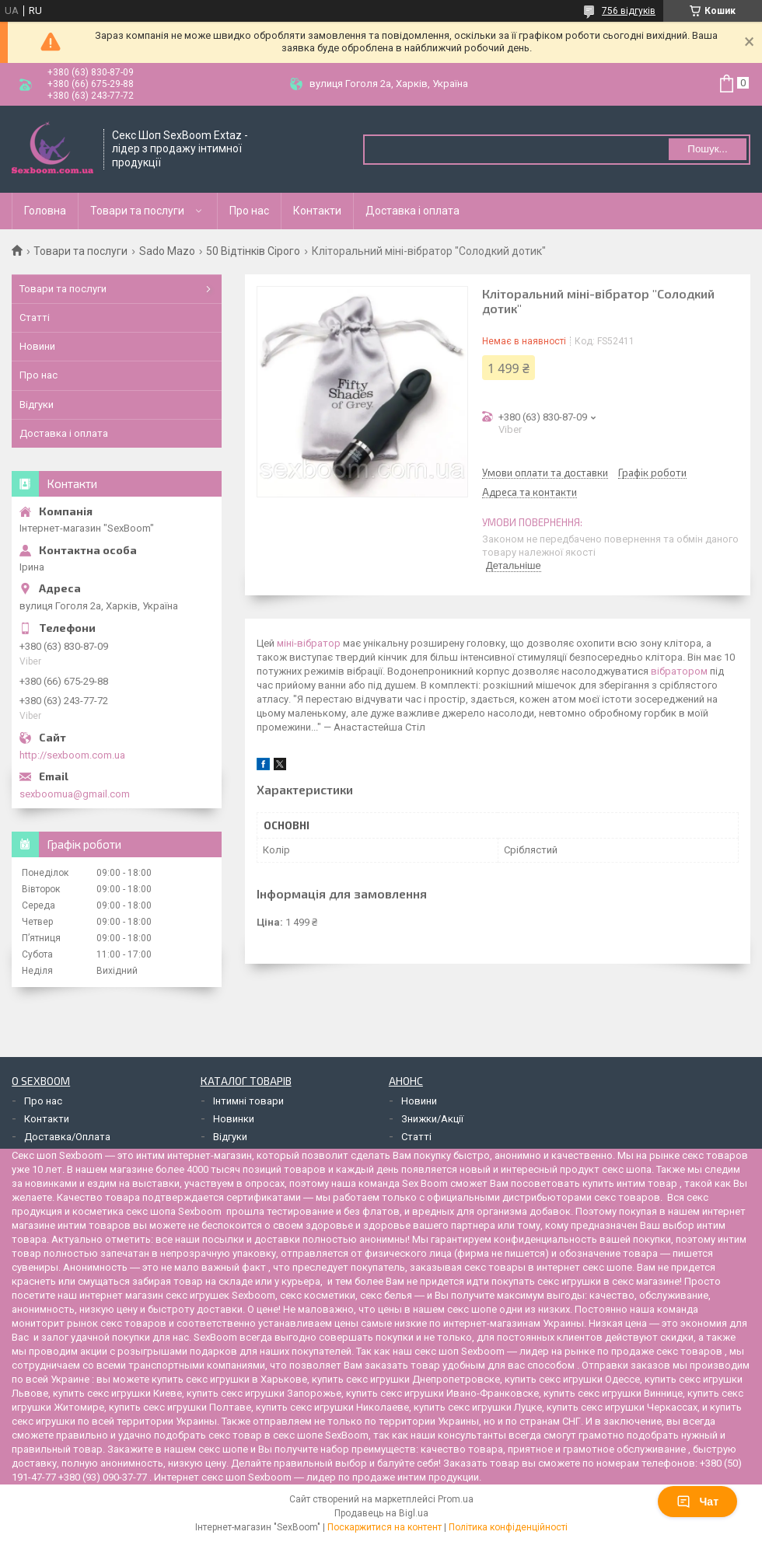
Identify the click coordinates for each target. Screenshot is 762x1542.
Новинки (233, 1119)
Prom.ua (456, 1499)
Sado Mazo (167, 251)
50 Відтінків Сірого (253, 251)
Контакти (317, 210)
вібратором (679, 671)
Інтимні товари (248, 1101)
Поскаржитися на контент (384, 1527)
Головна (45, 210)
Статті (34, 317)
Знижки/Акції (432, 1119)
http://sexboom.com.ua (72, 755)
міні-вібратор (309, 643)
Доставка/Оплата (67, 1137)
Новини (37, 346)
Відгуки (36, 404)
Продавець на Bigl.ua (381, 1513)
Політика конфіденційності (508, 1527)
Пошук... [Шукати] (707, 149)
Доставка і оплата (412, 210)
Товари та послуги (137, 210)
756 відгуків (628, 10)
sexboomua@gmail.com (74, 794)
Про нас (249, 210)
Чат (697, 1502)
